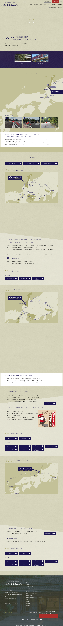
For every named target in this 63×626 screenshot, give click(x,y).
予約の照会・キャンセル (35, 608)
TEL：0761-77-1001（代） (11, 586)
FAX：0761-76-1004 (10, 588)
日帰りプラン (23, 608)
